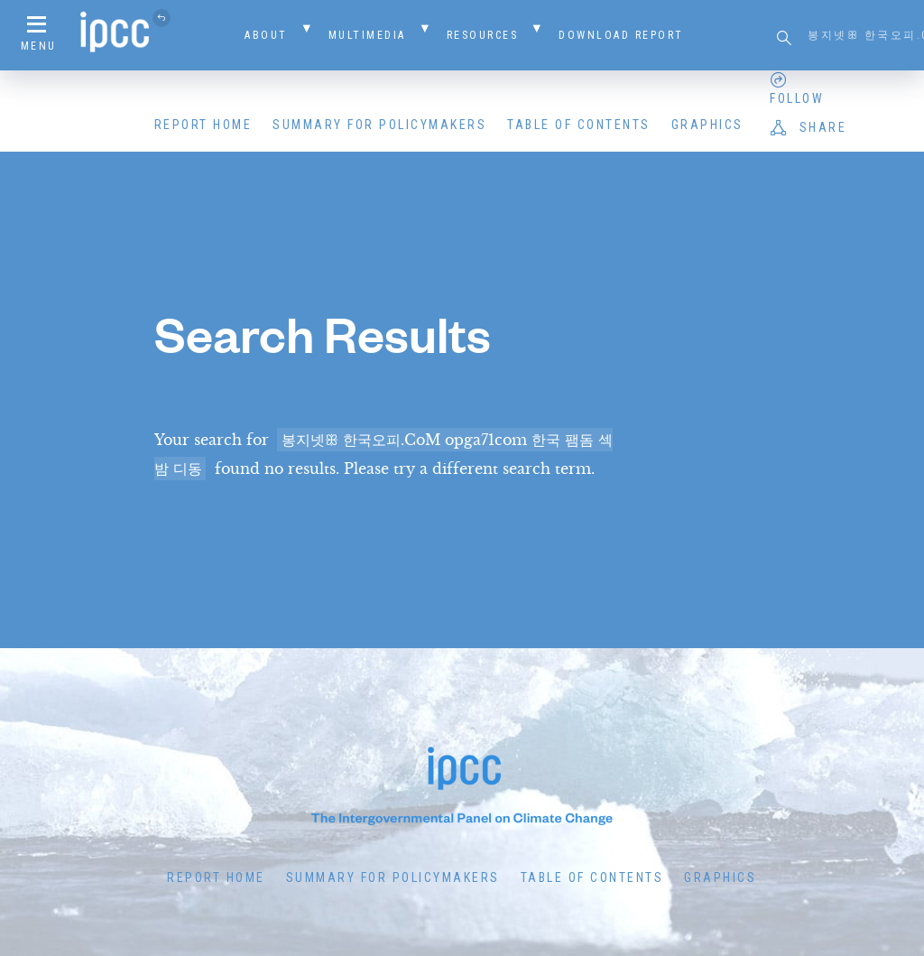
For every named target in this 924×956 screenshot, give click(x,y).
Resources (483, 35)
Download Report (621, 35)
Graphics (707, 124)
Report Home (203, 124)
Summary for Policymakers (379, 124)
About (266, 35)
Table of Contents (579, 124)
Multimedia (367, 35)
